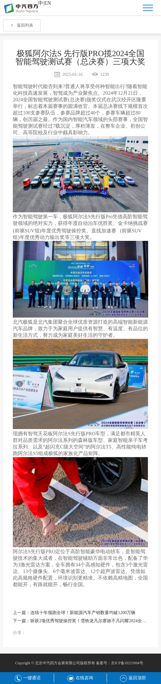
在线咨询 (80, 678)
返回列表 (22, 25)
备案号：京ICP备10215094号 (119, 663)
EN (47, 3)
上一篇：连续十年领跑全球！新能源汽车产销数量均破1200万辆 (74, 612)
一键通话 (28, 678)
